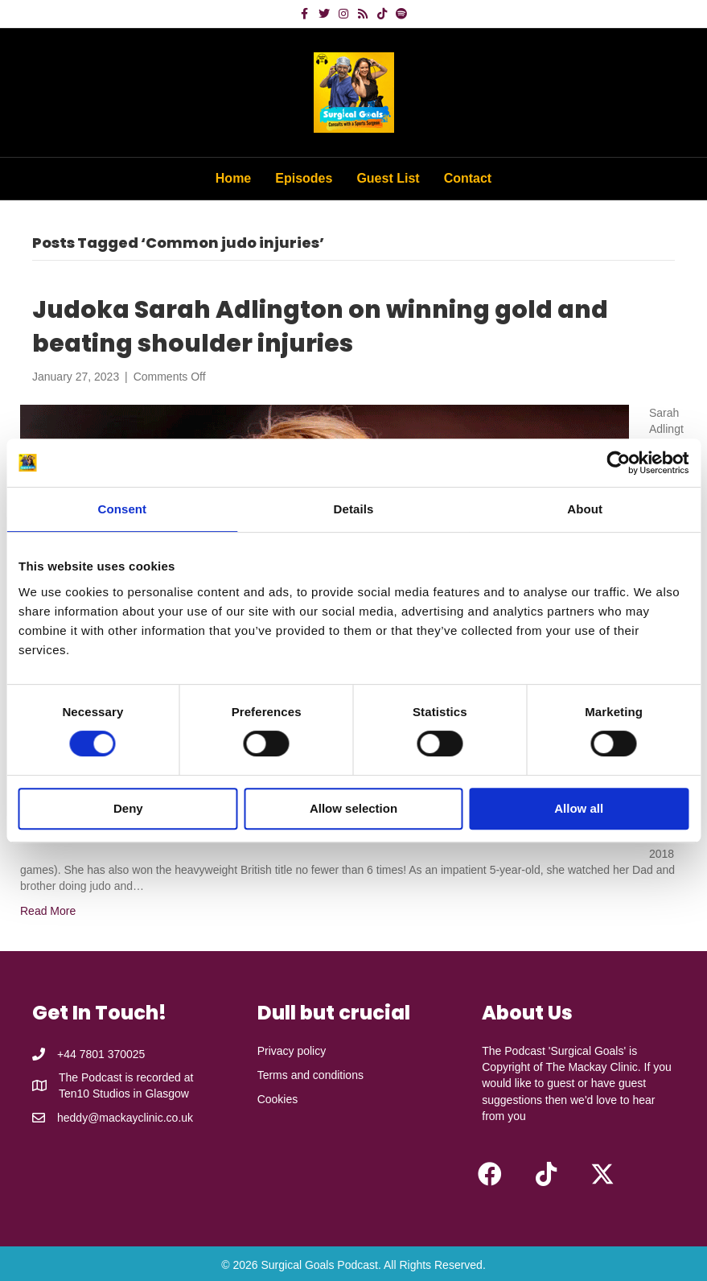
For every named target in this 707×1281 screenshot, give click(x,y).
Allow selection (353, 808)
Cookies (277, 1099)
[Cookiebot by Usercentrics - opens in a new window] (618, 463)
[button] (490, 1174)
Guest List (387, 178)
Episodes (303, 178)
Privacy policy (292, 1050)
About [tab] (584, 509)
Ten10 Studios (94, 1093)
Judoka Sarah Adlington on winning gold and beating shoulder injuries (320, 326)
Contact (468, 178)
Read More (48, 910)
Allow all (578, 808)
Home (233, 178)
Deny (128, 808)
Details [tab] (354, 509)
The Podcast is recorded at (126, 1077)
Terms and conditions (310, 1075)
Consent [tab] (121, 509)
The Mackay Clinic (591, 1067)
